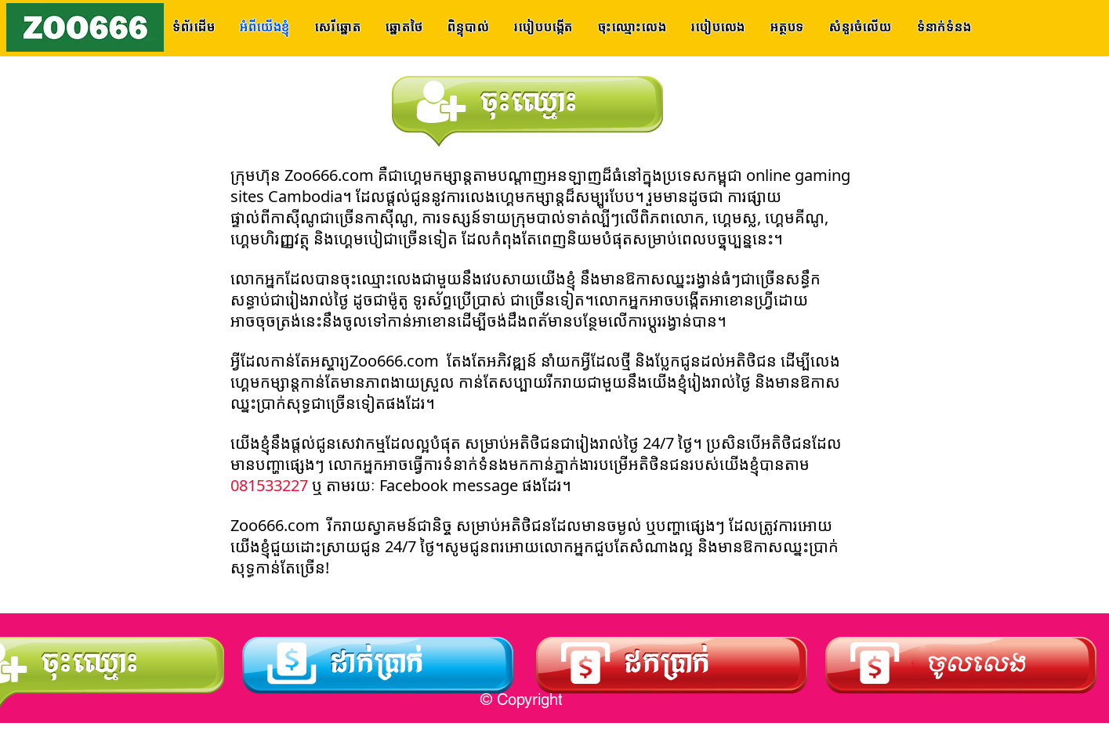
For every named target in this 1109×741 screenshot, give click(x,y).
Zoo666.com (327, 176)
